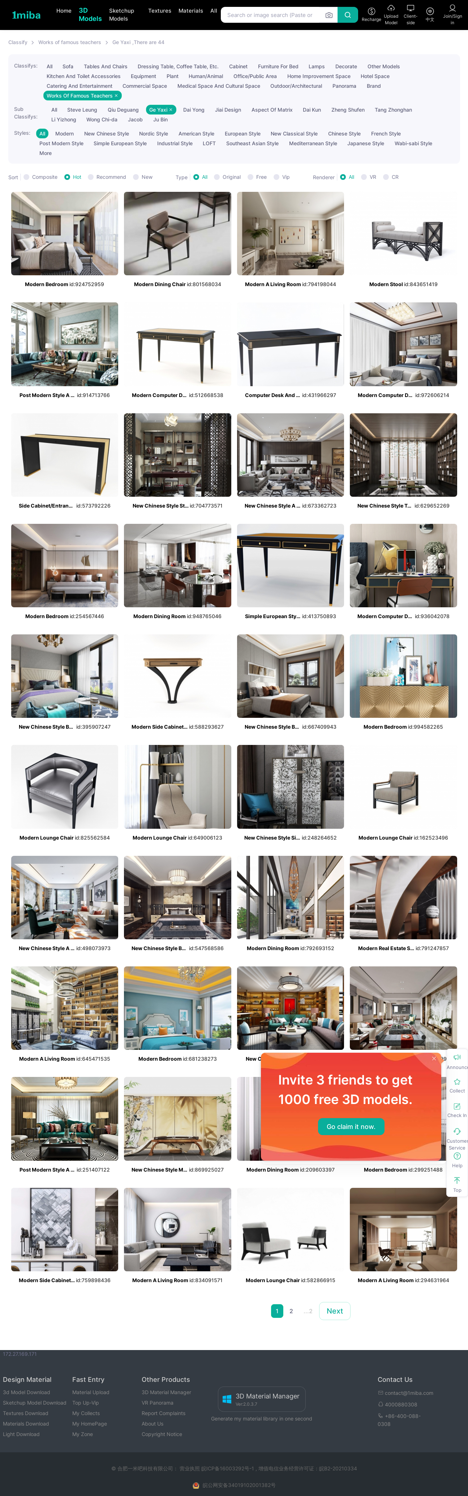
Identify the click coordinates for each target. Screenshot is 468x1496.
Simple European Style (120, 143)
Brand (374, 86)
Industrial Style (175, 143)
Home (64, 10)
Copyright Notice (162, 1434)
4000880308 (397, 1404)
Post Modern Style (61, 143)
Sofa (68, 66)
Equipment (143, 76)
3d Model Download (26, 1392)
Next (335, 1311)
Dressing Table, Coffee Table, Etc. (178, 66)
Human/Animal (206, 76)
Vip (286, 177)
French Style (386, 133)
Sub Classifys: (26, 113)
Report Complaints (163, 1413)
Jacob (135, 119)
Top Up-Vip (85, 1403)
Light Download (21, 1434)
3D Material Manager (166, 1392)
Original (232, 177)
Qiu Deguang (123, 110)
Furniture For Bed (278, 66)
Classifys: (26, 65)
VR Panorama (157, 1403)
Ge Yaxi (121, 42)
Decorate (346, 66)
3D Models (90, 14)
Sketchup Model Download (34, 1403)
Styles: (22, 133)
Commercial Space (145, 86)
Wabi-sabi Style (413, 143)
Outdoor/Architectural (296, 86)
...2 (308, 1311)
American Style (196, 133)
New (147, 177)
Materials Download (26, 1423)
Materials (191, 10)
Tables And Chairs (106, 66)
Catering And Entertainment (79, 86)
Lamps (317, 66)
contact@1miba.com (405, 1393)
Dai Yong (194, 110)
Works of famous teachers (69, 42)
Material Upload (91, 1392)
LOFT (209, 143)
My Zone (82, 1434)
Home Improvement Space (319, 76)
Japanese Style (365, 143)
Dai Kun (312, 110)
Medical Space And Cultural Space (218, 86)
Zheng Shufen (348, 110)
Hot (77, 177)
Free (261, 177)
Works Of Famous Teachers (83, 95)
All (213, 10)
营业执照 (190, 1468)
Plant (173, 76)
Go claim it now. (351, 1126)
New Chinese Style (106, 133)
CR (395, 177)
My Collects (86, 1413)
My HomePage (89, 1423)
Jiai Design (228, 110)
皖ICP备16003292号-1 (227, 1468)
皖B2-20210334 (338, 1468)
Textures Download (25, 1413)
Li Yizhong (63, 119)
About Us (152, 1423)
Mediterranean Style (313, 143)
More (45, 153)
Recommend (111, 177)
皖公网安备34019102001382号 (239, 1485)
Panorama (344, 86)
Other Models (384, 66)
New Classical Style (294, 133)
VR (373, 177)
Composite (44, 177)
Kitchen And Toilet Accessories (84, 76)
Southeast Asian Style (252, 143)
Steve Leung (82, 110)
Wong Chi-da (101, 119)
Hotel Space (375, 76)
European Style (243, 133)
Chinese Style (344, 133)
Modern (64, 133)
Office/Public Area (255, 76)
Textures (159, 10)
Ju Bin (160, 119)
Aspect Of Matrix (272, 110)
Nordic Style (153, 133)
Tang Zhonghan (393, 110)
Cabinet (238, 66)
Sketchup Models (121, 14)
